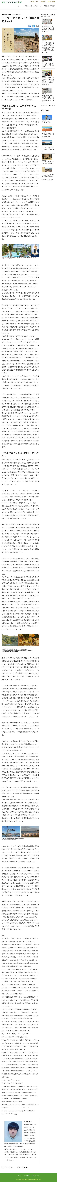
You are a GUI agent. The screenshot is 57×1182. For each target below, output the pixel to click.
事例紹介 (52, 6)
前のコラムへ (7, 1167)
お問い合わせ (51, 1)
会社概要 (43, 1)
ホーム (20, 6)
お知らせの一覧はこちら (48, 105)
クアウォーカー (38, 6)
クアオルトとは (27, 6)
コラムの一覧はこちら (47, 179)
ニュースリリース (33, 1)
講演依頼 (46, 6)
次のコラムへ (21, 1167)
